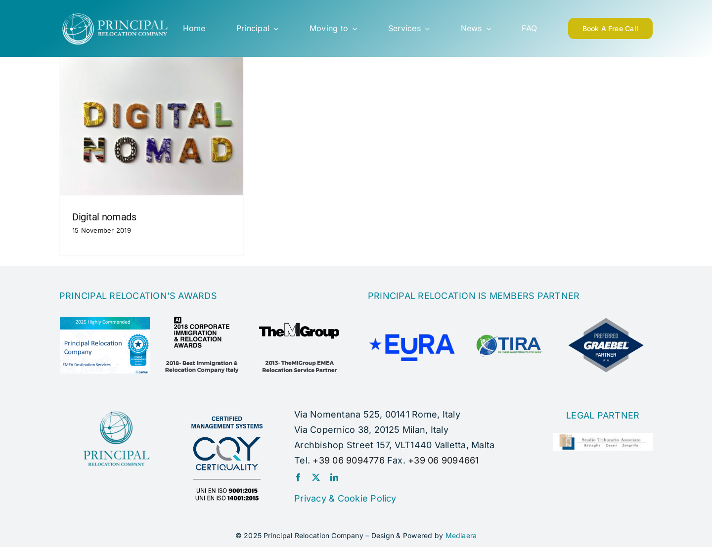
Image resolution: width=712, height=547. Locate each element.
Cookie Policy (367, 498)
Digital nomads (104, 217)
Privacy (310, 498)
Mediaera (461, 535)
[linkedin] (334, 477)
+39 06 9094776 (348, 460)
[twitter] (316, 477)
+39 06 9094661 (443, 460)
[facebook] (298, 477)
